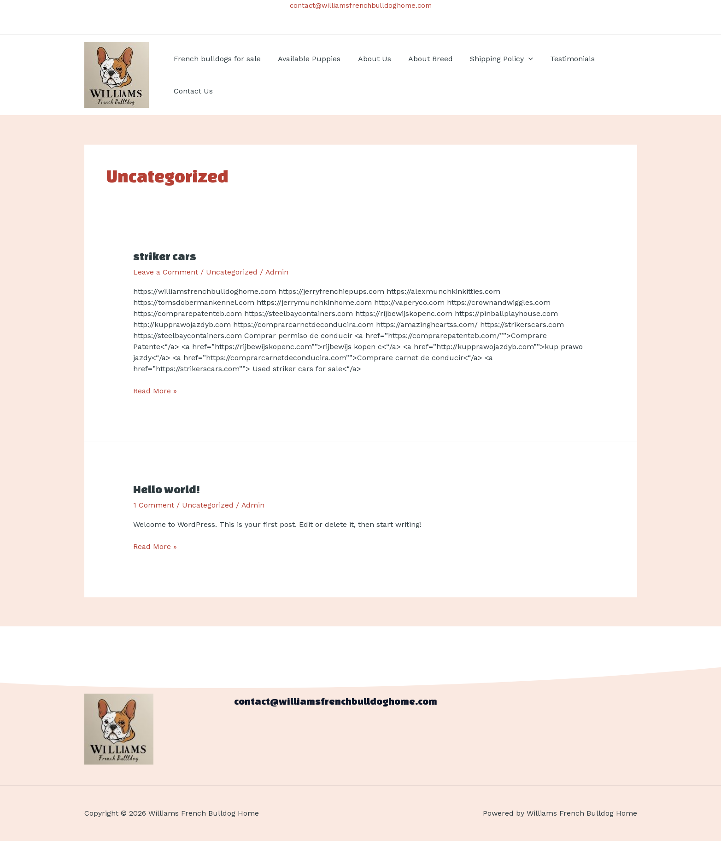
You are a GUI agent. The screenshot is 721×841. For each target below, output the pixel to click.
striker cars (165, 256)
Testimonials (559, 58)
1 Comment (153, 505)
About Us (368, 58)
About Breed (422, 58)
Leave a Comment (165, 272)
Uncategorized (232, 272)
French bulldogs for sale (216, 58)
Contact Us (192, 91)
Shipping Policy (490, 59)
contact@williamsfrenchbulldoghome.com (361, 5)
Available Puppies (306, 58)
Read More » (155, 390)
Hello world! (166, 489)
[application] (517, 59)
